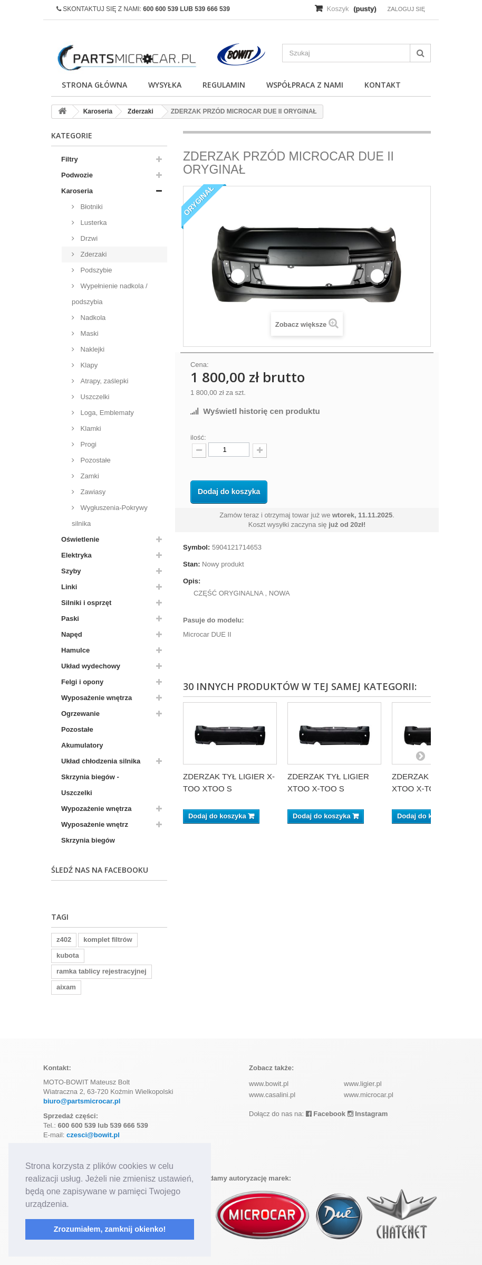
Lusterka (93, 222)
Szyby (71, 571)
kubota (67, 955)
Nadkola (92, 318)
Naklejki (91, 349)
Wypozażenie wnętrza (96, 809)
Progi (88, 444)
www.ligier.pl (363, 1084)
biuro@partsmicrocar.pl (81, 1101)
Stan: (191, 564)
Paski (70, 618)
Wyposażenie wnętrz (94, 824)
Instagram (368, 1114)
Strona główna (94, 85)
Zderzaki (93, 254)
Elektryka (76, 555)
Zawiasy (92, 492)
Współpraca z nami (304, 85)
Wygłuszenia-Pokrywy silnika (110, 515)
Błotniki (91, 207)
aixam (66, 987)
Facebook (325, 1114)
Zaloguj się (406, 9)
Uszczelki (94, 397)
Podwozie (77, 175)
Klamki (90, 428)
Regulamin (224, 85)
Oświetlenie (80, 539)
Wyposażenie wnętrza (96, 698)
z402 (63, 939)
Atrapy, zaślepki (103, 381)
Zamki (89, 476)
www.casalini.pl (272, 1095)
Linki (69, 587)
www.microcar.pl (368, 1095)
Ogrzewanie (80, 714)
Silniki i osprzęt (86, 603)
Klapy (88, 365)
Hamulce (75, 650)
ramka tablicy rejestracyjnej (101, 971)
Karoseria (77, 191)
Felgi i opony (82, 682)
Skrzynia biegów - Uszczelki (90, 785)
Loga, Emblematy (106, 413)
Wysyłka (164, 85)
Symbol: (196, 547)
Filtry (69, 159)
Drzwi (88, 238)
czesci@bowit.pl (93, 1135)
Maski (89, 333)
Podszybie (95, 270)
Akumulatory (82, 745)
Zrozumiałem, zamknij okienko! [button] (110, 1229)
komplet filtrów (107, 939)
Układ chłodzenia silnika (100, 761)
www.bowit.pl (268, 1084)
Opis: (191, 581)
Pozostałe (95, 460)
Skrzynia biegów (88, 840)
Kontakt (382, 85)
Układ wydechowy (90, 666)
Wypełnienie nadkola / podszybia (110, 294)
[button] (72, 1204)
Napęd (71, 634)
